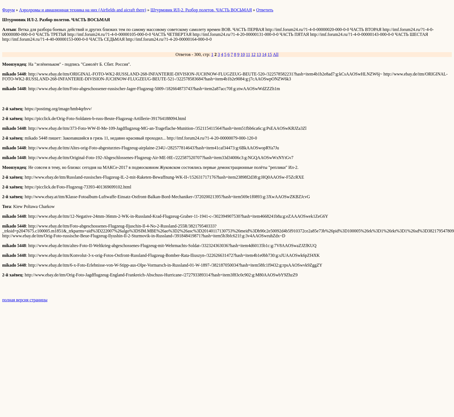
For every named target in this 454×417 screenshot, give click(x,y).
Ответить (264, 10)
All (275, 54)
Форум (8, 10)
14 (264, 54)
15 (270, 54)
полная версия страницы (24, 300)
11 (248, 54)
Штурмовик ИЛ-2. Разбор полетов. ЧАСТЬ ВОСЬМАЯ (201, 10)
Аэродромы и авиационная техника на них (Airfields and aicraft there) (82, 10)
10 (242, 54)
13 (259, 54)
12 (253, 54)
